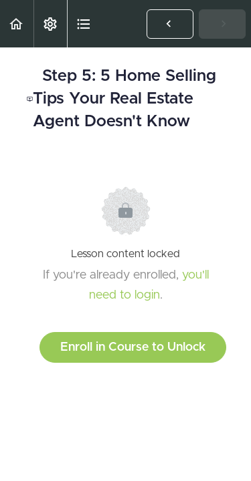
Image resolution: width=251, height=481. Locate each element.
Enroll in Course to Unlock (132, 347)
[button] (16, 23)
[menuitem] (50, 23)
